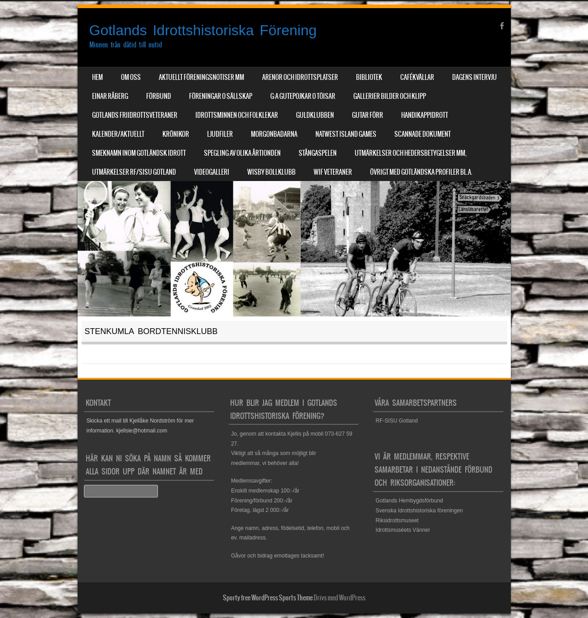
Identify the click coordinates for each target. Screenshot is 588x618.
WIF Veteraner (333, 172)
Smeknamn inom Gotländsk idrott (139, 153)
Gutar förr (367, 115)
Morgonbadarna (274, 134)
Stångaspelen (318, 153)
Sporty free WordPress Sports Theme (268, 598)
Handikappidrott (424, 115)
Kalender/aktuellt (118, 134)
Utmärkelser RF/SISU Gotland (134, 172)
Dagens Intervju (474, 77)
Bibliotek (369, 77)
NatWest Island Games (345, 134)
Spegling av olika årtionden (242, 153)
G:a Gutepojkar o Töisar (302, 96)
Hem (97, 77)
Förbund (158, 96)
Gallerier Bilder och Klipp (389, 96)
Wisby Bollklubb (271, 172)
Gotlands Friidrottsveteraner (134, 115)
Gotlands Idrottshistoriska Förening (203, 30)
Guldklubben (315, 115)
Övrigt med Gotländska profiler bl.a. (421, 172)
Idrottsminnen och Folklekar (236, 115)
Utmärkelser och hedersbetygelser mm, (411, 153)
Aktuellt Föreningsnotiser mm (201, 77)
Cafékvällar (417, 77)
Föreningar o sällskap (220, 96)
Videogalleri (211, 172)
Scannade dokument (422, 134)
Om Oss (131, 77)
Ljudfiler (220, 134)
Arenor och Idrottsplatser (300, 77)
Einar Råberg (110, 96)
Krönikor (175, 134)
